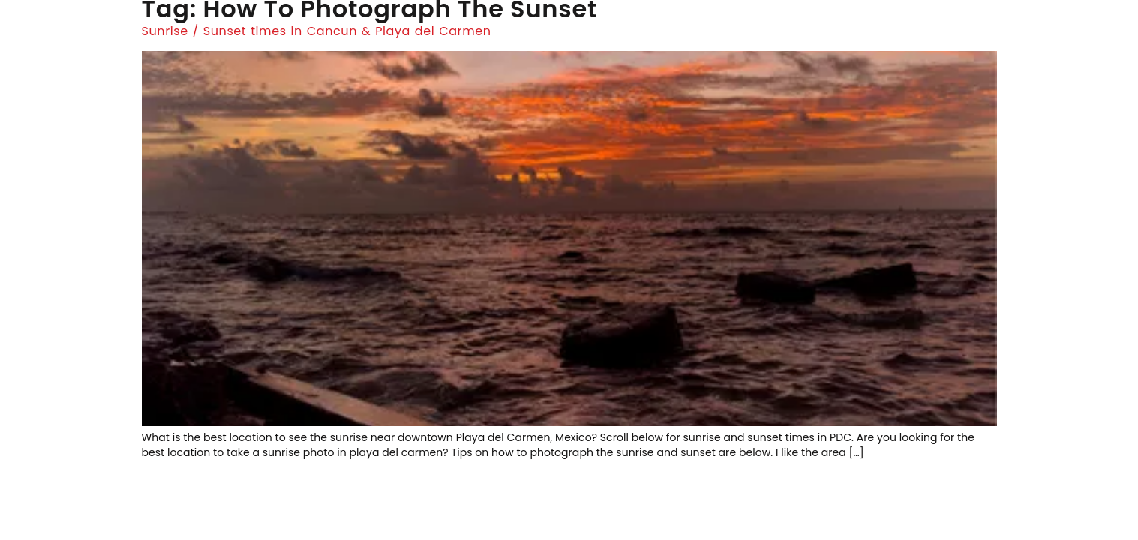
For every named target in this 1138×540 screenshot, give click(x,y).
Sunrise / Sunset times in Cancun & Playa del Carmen (316, 31)
